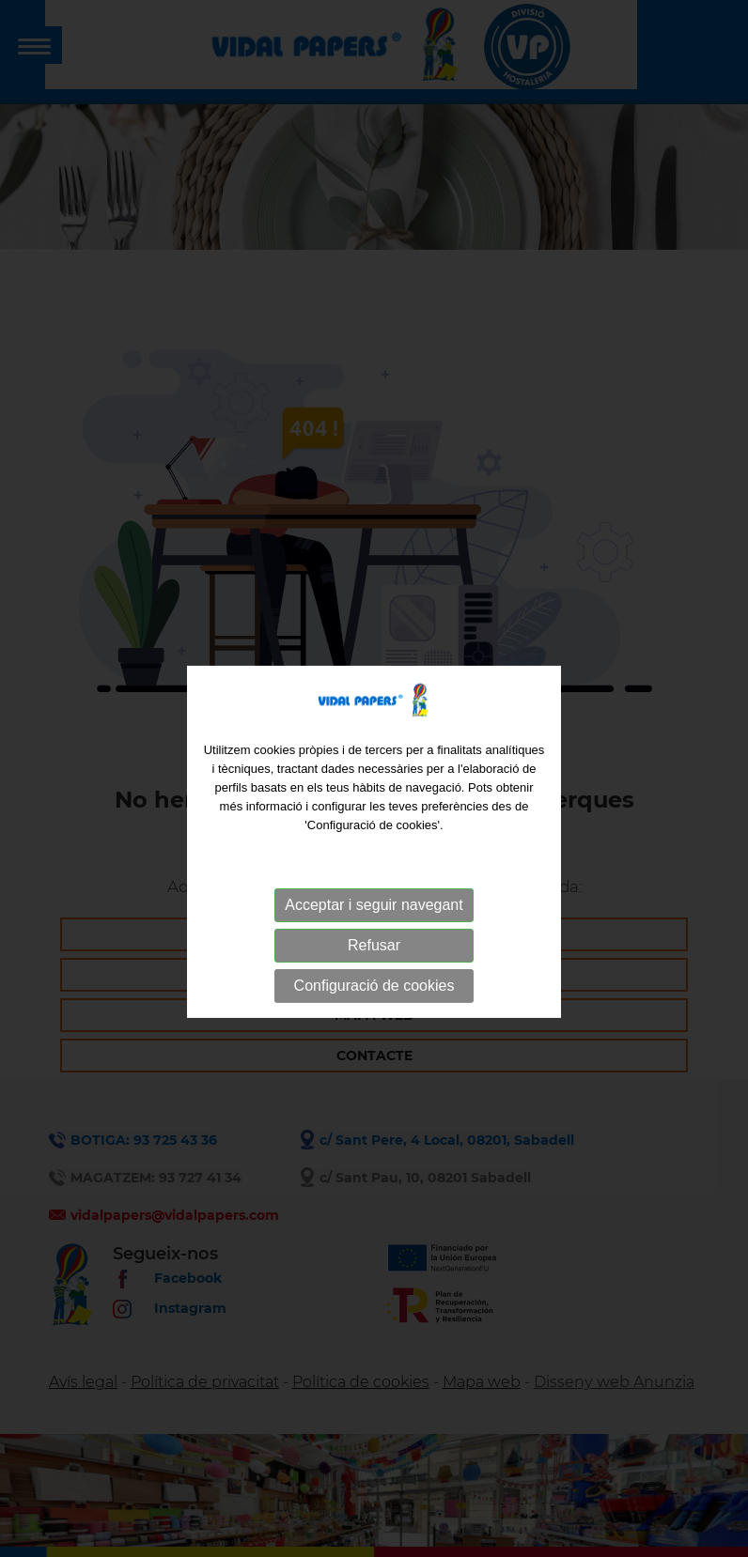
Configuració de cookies (374, 1006)
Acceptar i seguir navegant (373, 925)
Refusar (374, 966)
